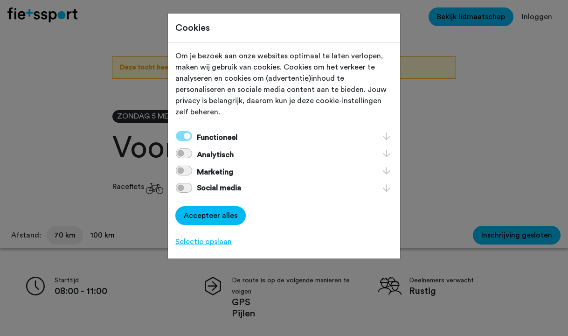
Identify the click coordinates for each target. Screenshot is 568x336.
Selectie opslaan (203, 241)
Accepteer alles (210, 215)
